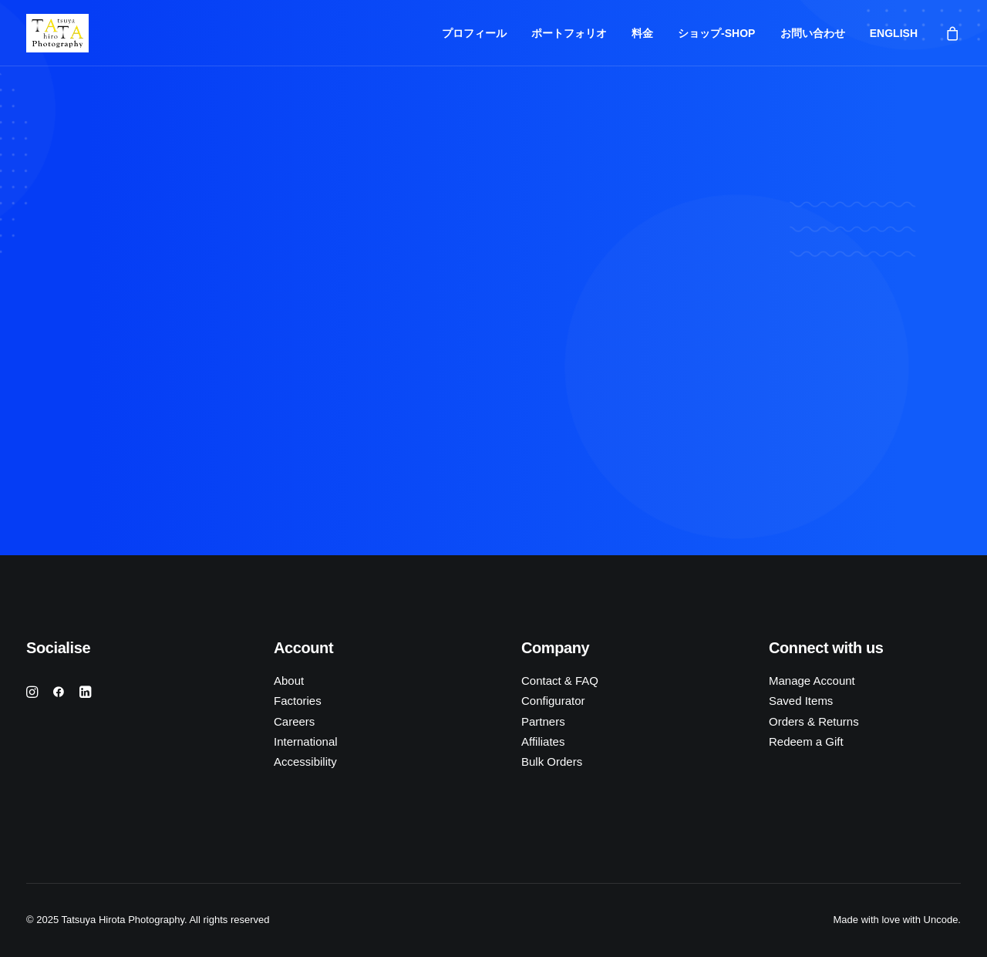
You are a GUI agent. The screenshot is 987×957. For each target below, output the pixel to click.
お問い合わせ (812, 33)
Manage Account (812, 680)
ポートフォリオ (569, 33)
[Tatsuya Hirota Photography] (57, 33)
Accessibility (305, 761)
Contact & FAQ (559, 680)
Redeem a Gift (806, 741)
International (306, 741)
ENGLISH (894, 33)
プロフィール (474, 33)
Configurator (553, 700)
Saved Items (801, 700)
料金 (642, 33)
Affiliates (542, 741)
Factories (298, 700)
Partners (543, 721)
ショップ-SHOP (716, 33)
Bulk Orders (551, 761)
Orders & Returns (814, 721)
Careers (294, 721)
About (289, 680)
